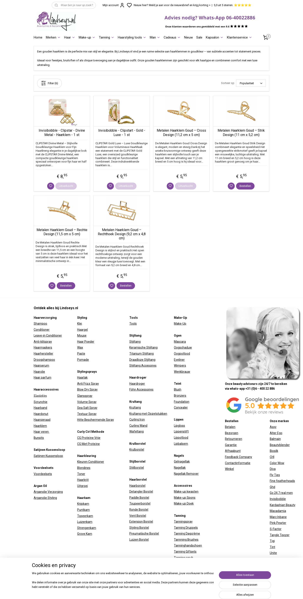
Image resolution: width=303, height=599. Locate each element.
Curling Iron (137, 419)
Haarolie (39, 371)
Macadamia (278, 511)
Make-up (87, 37)
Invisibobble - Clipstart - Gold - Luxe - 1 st (121, 132)
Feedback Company (238, 457)
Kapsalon (214, 37)
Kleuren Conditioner (90, 461)
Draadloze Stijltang (142, 359)
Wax (80, 347)
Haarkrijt (83, 480)
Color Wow (277, 463)
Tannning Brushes (186, 539)
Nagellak (180, 467)
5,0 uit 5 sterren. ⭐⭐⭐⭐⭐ (232, 5)
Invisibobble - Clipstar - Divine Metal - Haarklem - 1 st (62, 132)
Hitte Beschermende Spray (95, 419)
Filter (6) (49, 83)
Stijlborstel (136, 467)
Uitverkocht (66, 186)
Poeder (89, 341)
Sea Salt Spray (87, 407)
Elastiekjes (40, 395)
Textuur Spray (87, 414)
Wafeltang (136, 431)
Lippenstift (181, 431)
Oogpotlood (182, 353)
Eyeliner (179, 359)
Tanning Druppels (186, 527)
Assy (273, 427)
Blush (177, 389)
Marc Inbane (278, 517)
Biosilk (274, 451)
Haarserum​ (41, 365)
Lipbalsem (181, 443)
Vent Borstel (137, 515)
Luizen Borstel (139, 539)
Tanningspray (183, 521)
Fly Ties (275, 475)
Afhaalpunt (233, 451)
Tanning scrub (183, 557)
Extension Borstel (141, 521)
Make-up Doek (184, 503)
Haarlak (82, 377)
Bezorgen (231, 433)
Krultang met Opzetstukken (148, 413)
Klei (79, 323)
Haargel (82, 329)
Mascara (180, 341)
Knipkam (83, 503)
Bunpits (39, 438)
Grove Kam (84, 533)
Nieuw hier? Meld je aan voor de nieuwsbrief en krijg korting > (172, 5)
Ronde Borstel (138, 509)
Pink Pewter (278, 523)
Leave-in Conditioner (48, 335)
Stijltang (135, 341)
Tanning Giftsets (185, 551)
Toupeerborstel (139, 503)
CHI (272, 457)
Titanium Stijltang (141, 353)
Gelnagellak (182, 461)
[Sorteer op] (251, 83)
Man (155, 37)
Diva (273, 469)
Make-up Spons (184, 497)
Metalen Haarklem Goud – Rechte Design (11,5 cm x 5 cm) (62, 232)
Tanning (106, 37)
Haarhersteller (43, 353)
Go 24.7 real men (281, 493)
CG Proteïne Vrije (88, 438)
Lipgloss (179, 425)
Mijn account (114, 5)
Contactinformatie (237, 463)
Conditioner (42, 329)
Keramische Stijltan (142, 347)
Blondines (83, 468)
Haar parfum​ (42, 377)
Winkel (229, 469)
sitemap (190, 591)
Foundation (181, 401)
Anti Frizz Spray (88, 383)
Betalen (230, 427)
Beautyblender (280, 445)
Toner (81, 474)
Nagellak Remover (186, 473)
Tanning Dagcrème (187, 533)
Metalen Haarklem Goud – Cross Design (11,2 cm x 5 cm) (181, 132)
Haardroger (137, 383)
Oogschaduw (183, 347)
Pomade (83, 359)
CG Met (82, 444)
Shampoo (40, 323)
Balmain (275, 439)
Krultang (135, 407)
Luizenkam (84, 521)
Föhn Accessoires (141, 389)
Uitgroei (82, 486)
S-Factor (275, 529)
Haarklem (40, 426)
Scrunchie (40, 402)
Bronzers (180, 395)
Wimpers (180, 365)
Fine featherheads (282, 481)
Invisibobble (278, 499)
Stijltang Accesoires (142, 365)
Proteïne (94, 444)
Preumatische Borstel (144, 533)
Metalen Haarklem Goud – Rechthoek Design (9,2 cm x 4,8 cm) (122, 234)
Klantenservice (239, 37)
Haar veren (41, 431)
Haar (69, 37)
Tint (272, 547)
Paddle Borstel (139, 497)
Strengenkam (86, 528)
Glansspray (84, 396)
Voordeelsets (43, 474)
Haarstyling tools (132, 37)
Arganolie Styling (45, 498)
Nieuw (188, 37)
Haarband (40, 407)
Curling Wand (138, 425)
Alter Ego (276, 433)
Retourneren (233, 439)
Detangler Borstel (141, 491)
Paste (81, 353)
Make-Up (180, 323)
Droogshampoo (44, 359)
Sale (199, 37)
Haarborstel (137, 485)
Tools (133, 323)
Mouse (82, 335)
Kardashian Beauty (282, 505)
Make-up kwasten (186, 491)
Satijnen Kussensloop (48, 456)
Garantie (231, 445)
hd (273, 487)
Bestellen (245, 186)
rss (199, 591)
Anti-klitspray (43, 341)
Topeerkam (85, 516)
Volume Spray (87, 402)
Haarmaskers (43, 347)
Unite (273, 553)
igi (273, 541)
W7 (272, 559)
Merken (53, 37)
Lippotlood (181, 437)
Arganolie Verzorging (48, 491)
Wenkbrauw (182, 371)
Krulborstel (136, 449)
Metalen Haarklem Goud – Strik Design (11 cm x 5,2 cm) (241, 132)
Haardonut (41, 414)
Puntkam (83, 510)
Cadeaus (172, 37)
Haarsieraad (42, 419)
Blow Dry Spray (87, 389)
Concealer (181, 407)
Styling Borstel (139, 527)
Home (38, 37)
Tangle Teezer (280, 535)
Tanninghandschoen (188, 545)
